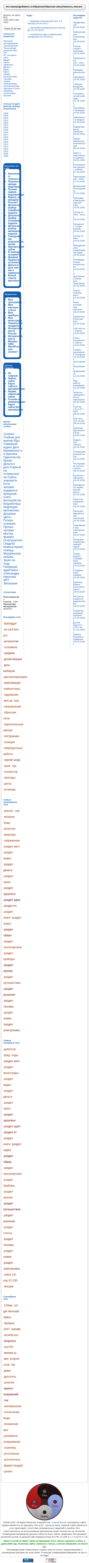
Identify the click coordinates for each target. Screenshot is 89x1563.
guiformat (10, 1049)
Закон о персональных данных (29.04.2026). (79, 158)
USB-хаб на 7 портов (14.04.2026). (79, 332)
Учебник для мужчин (11, 439)
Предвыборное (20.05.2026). (79, 26)
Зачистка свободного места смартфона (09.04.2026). (79, 398)
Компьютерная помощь (13, 548)
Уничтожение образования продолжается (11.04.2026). (79, 370)
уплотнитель (12, 1459)
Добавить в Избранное (31, 6)
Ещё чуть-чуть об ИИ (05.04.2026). (79, 422)
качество (9, 828)
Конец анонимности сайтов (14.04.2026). (79, 343)
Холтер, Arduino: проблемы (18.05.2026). (79, 51)
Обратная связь (53, 6)
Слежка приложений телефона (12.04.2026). (79, 355)
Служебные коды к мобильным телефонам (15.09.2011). (45, 35)
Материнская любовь (12, 555)
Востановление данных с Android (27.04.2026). (79, 170)
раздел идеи (12, 900)
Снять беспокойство (12, 498)
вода (7, 822)
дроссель (10, 1376)
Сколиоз (8, 434)
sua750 (8, 1347)
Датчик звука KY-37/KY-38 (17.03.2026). (79, 627)
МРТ (6, 580)
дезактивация (13, 659)
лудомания (11, 694)
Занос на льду (9, 562)
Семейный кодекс (10, 445)
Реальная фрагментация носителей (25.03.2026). (79, 517)
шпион (8, 1471)
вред (7, 1055)
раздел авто (12, 846)
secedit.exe (11, 1335)
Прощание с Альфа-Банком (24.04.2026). (79, 229)
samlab (15, 1329)
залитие (9, 1382)
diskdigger (10, 623)
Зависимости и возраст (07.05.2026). (79, 121)
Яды (17, 440)
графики (9, 653)
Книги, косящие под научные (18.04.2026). (79, 308)
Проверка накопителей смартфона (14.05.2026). (79, 76)
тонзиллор (11, 771)
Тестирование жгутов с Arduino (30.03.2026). (79, 468)
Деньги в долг (9, 465)
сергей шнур (12, 760)
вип (6, 1358)
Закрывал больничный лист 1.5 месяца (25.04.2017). (45, 22)
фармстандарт (13, 1465)
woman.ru (10, 1353)
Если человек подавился (10, 487)
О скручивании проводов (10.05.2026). (79, 110)
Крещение (10, 493)
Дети (16, 447)
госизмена (10, 647)
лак (6, 1400)
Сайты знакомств (10, 479)
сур (14, 766)
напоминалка (12, 1406)
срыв (7, 766)
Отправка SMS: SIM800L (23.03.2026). (79, 575)
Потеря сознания (9, 522)
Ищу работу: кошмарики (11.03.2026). (79, 385)
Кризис (8, 460)
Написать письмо (72, 6)
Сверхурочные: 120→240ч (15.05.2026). (79, 63)
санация (9, 742)
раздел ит (10, 905)
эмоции (9, 1286)
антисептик (11, 641)
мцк (16, 700)
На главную (12, 6)
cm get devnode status (11, 1311)
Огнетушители (12, 540)
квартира (10, 834)
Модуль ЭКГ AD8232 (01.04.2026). (79, 445)
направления (12, 706)
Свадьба (9, 543)
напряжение (12, 840)
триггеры (9, 777)
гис (13, 1364)
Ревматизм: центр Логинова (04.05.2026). (79, 132)
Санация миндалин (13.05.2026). (79, 87)
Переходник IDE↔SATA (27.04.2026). (79, 180)
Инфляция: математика (11, 508)
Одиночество (12, 457)
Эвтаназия (10, 583)
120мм (8, 1305)
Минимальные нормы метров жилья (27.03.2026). (79, 491)
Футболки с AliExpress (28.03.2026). (79, 479)
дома (7, 1370)
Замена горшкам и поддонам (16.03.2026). (79, 639)
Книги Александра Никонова (11, 573)
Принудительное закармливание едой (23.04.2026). (79, 251)
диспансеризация (15, 677)
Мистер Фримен (8, 535)
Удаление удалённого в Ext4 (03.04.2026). (79, 433)
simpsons (10, 1341)
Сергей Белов (59, 1522)
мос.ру (8, 700)
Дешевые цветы (9, 515)
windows (9, 816)
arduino (8, 811)
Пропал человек (8, 528)
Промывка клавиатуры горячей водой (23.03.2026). (79, 545)
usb (17, 811)
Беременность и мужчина (13, 452)
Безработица (11, 503)
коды (15, 1055)
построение (11, 736)
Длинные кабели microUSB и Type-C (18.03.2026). (79, 588)
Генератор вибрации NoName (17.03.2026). (79, 615)
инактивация (12, 682)
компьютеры (12, 688)
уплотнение (11, 1453)
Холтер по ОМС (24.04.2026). (79, 239)
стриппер (10, 1447)
